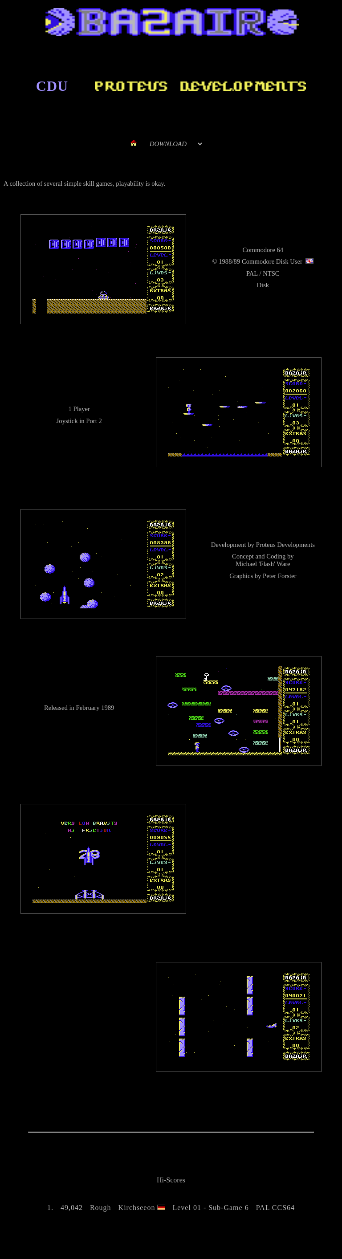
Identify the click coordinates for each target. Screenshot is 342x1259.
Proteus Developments (285, 544)
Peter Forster (279, 575)
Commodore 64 (262, 249)
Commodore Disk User (272, 261)
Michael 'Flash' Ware (263, 563)
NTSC (271, 273)
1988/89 (229, 261)
